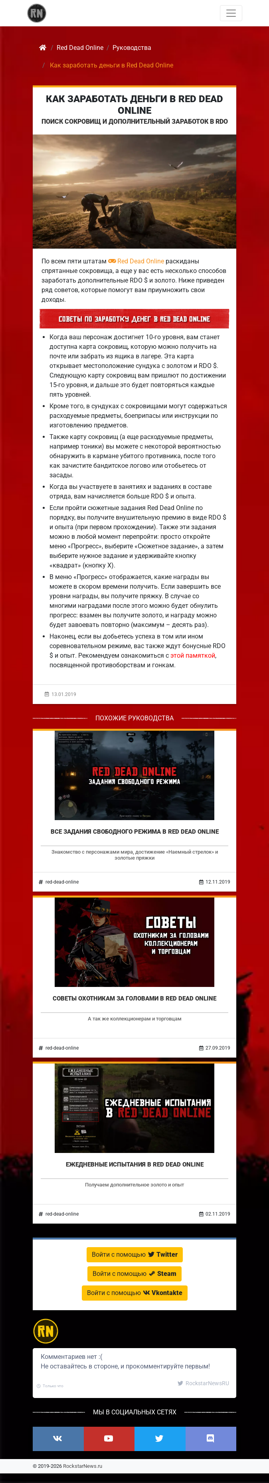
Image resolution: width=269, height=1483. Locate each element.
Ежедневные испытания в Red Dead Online (135, 1164)
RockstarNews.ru (82, 1466)
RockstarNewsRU (203, 1383)
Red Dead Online (136, 261)
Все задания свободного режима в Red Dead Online (135, 831)
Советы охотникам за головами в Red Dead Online (134, 998)
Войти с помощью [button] (135, 1254)
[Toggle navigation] (231, 13)
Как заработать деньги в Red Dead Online (134, 104)
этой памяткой (192, 655)
